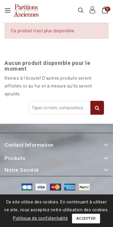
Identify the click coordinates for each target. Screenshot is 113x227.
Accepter (86, 218)
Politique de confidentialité (40, 218)
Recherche (97, 108)
